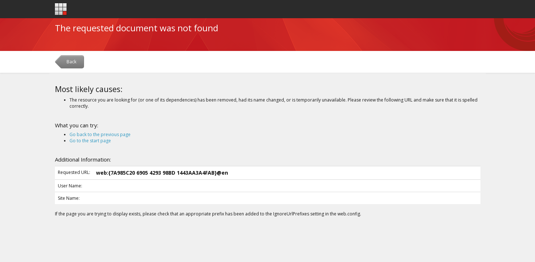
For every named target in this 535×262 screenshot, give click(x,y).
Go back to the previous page (100, 134)
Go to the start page (90, 141)
